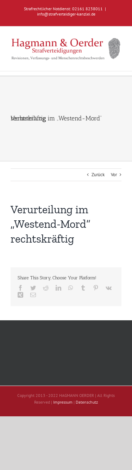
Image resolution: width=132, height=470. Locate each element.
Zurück (98, 175)
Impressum (63, 402)
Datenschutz (87, 402)
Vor (114, 175)
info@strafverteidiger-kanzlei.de (66, 14)
